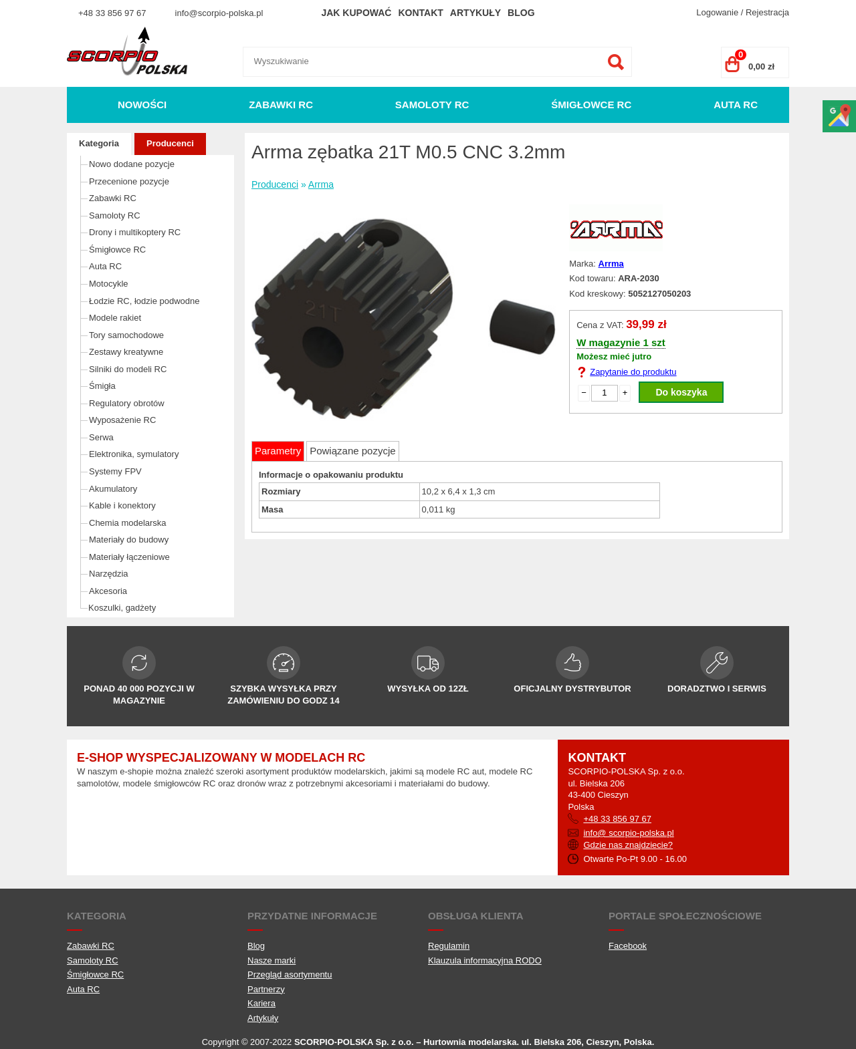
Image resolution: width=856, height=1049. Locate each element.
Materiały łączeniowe (129, 557)
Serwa (101, 437)
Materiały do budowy (129, 540)
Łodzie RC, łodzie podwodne (144, 301)
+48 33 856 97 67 (112, 13)
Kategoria (99, 143)
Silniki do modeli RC (128, 369)
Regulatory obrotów (127, 403)
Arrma (321, 184)
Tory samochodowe (126, 335)
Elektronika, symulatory (134, 454)
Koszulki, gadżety (122, 608)
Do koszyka (681, 392)
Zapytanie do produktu (633, 372)
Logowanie (717, 12)
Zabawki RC (281, 104)
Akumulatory (113, 489)
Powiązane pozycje (352, 450)
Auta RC (736, 104)
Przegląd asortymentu (289, 974)
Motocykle (108, 284)
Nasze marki (271, 960)
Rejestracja (767, 12)
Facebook (628, 946)
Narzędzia (108, 574)
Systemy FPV (115, 471)
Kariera (261, 1003)
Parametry (278, 450)
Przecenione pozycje (129, 181)
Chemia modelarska (128, 523)
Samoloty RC (432, 104)
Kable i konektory (122, 505)
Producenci (170, 143)
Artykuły (475, 12)
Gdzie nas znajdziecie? (628, 845)
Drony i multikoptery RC (135, 232)
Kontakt (420, 12)
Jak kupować (356, 12)
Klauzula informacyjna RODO (485, 960)
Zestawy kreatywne (126, 352)
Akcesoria (108, 591)
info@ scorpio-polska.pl (628, 833)
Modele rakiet (115, 318)
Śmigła (102, 386)
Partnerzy (266, 989)
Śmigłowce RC (591, 104)
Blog (521, 12)
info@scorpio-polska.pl (219, 13)
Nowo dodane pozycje (132, 164)
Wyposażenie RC (122, 420)
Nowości (142, 104)
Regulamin (448, 946)
